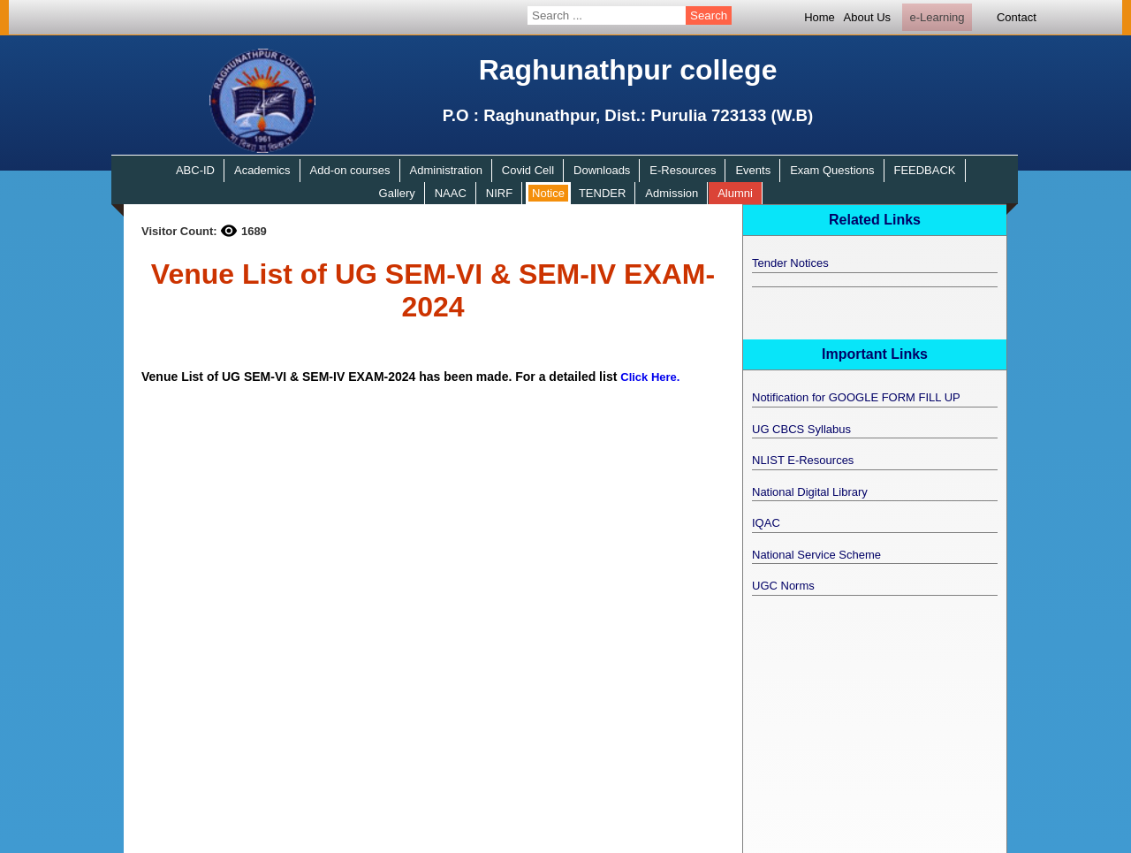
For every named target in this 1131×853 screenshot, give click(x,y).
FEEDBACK (924, 170)
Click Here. (649, 377)
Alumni (735, 193)
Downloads (601, 170)
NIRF (499, 193)
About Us (867, 17)
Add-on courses (350, 170)
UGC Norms (783, 585)
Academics (262, 170)
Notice (548, 193)
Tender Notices (790, 263)
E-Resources (682, 170)
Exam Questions (832, 170)
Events (752, 170)
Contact (1016, 17)
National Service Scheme (816, 554)
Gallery (397, 193)
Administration (446, 170)
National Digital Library (810, 492)
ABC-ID (195, 170)
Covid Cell (528, 170)
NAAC (451, 193)
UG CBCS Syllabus (801, 429)
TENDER (602, 193)
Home (819, 17)
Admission (671, 193)
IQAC (766, 522)
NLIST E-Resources (803, 460)
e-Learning (936, 17)
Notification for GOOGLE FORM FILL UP (856, 397)
